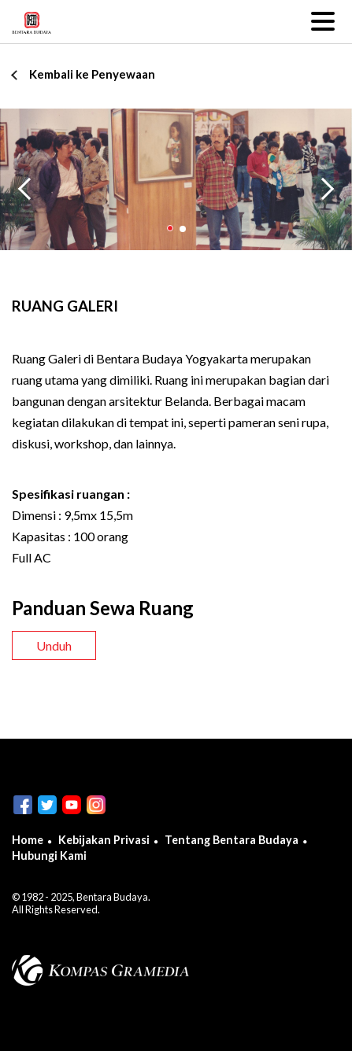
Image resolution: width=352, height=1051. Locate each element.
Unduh (54, 645)
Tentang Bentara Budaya (231, 839)
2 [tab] (181, 229)
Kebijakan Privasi (104, 839)
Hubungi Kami (49, 855)
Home (27, 839)
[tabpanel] (176, 179)
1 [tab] (170, 229)
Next (331, 186)
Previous (25, 186)
